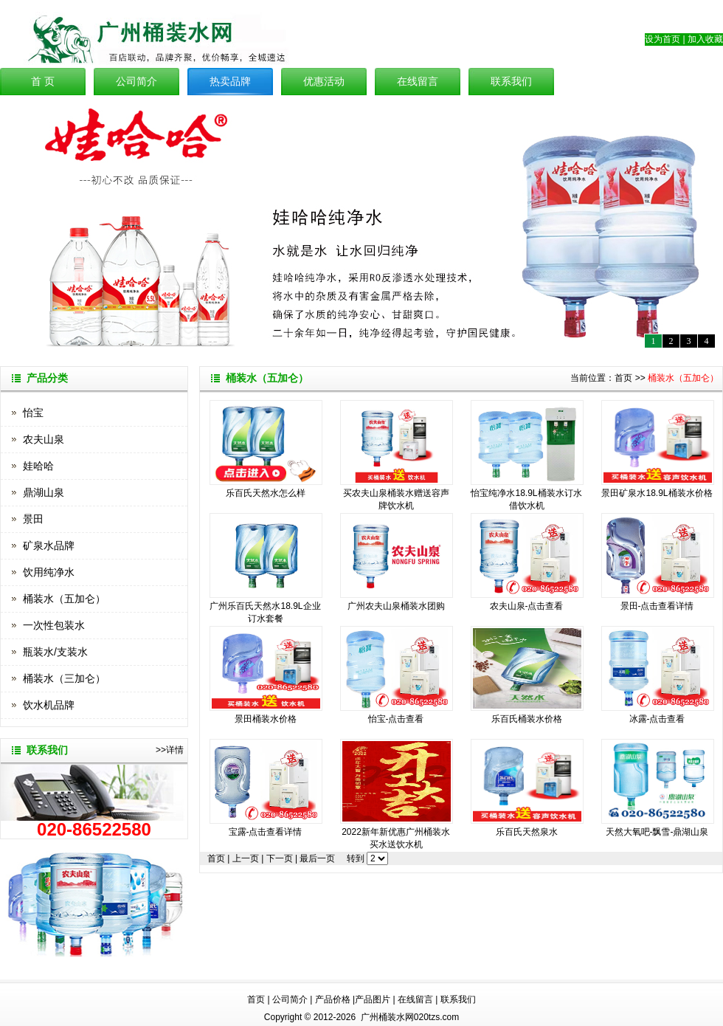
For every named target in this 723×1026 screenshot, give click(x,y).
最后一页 (317, 858)
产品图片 (372, 999)
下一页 (277, 858)
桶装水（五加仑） (64, 599)
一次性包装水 (54, 625)
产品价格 (332, 999)
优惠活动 (324, 81)
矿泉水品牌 (49, 545)
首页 (623, 378)
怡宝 (33, 413)
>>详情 (170, 750)
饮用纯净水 (49, 572)
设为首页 (662, 39)
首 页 (43, 81)
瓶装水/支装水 (55, 652)
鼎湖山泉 (43, 492)
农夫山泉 (43, 439)
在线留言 (417, 81)
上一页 (243, 858)
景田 (33, 519)
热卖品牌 (230, 81)
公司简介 (136, 81)
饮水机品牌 (49, 705)
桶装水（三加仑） (64, 678)
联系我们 (511, 81)
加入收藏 (705, 39)
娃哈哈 (38, 466)
